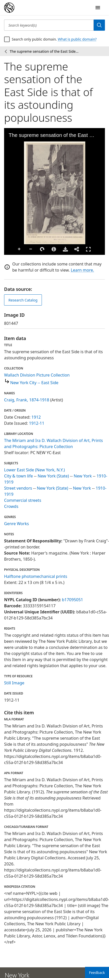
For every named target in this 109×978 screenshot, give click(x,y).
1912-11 (36, 423)
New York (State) (53, 476)
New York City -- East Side (34, 382)
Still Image (14, 683)
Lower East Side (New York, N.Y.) (34, 470)
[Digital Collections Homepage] (9, 8)
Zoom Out (31, 249)
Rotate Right (42, 249)
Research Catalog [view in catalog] (23, 300)
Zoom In (19, 249)
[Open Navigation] (98, 7)
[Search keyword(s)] (49, 25)
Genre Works (16, 523)
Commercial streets (22, 500)
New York (83, 476)
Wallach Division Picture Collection (37, 375)
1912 (36, 417)
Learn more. (82, 270)
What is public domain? (77, 39)
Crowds (11, 506)
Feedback (97, 972)
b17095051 (72, 599)
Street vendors (18, 488)
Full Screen (88, 249)
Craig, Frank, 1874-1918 (26, 400)
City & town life (18, 476)
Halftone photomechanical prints (35, 576)
